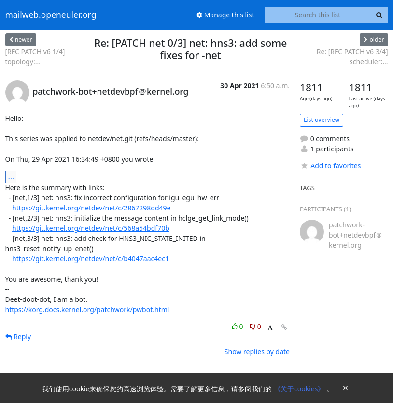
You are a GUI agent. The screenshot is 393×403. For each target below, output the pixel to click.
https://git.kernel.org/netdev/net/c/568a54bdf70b (90, 228)
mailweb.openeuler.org (51, 15)
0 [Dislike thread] (255, 326)
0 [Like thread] (238, 326)
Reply (18, 336)
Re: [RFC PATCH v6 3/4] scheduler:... (352, 56)
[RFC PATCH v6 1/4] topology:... (35, 56)
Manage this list (225, 14)
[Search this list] (318, 15)
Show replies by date (257, 351)
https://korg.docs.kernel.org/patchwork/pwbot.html (87, 309)
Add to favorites (330, 165)
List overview (321, 120)
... (11, 176)
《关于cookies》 (300, 388)
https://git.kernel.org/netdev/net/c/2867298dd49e (91, 207)
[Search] (379, 15)
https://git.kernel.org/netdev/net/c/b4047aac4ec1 (90, 258)
